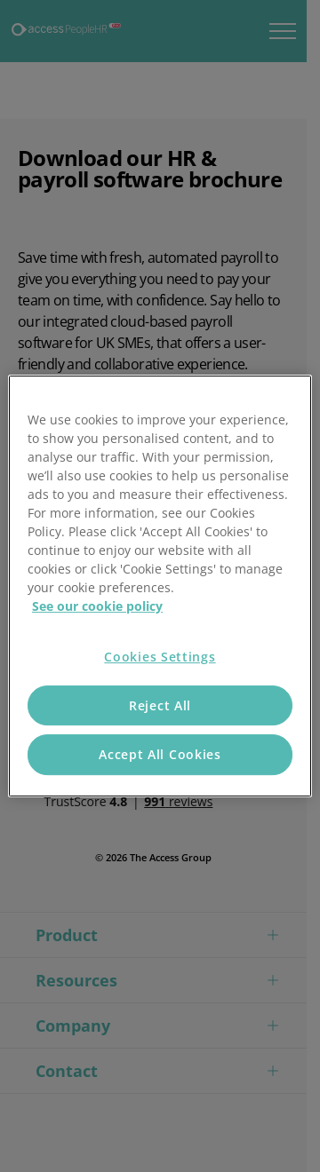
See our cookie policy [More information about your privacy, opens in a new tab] (97, 606)
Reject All (160, 705)
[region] (160, 586)
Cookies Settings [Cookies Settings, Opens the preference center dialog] (159, 656)
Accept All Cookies (160, 754)
